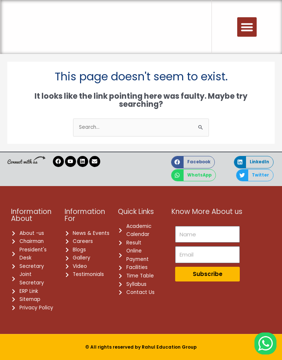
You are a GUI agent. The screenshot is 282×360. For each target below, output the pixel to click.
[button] (247, 27)
